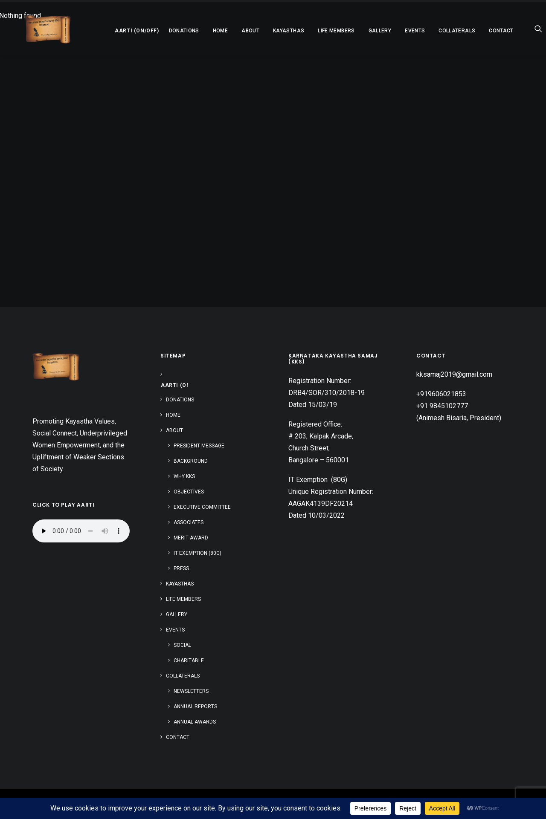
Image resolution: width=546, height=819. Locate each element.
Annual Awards (195, 722)
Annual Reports (195, 706)
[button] (114, 28)
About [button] (230, 31)
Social (182, 645)
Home (199, 31)
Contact (480, 31)
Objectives (189, 492)
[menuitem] (114, 28)
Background (191, 461)
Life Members (315, 31)
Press (181, 568)
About (174, 430)
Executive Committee (202, 507)
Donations (163, 31)
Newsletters (191, 691)
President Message (199, 446)
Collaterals (183, 676)
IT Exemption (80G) (197, 553)
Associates (188, 522)
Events (175, 630)
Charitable (189, 660)
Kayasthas (268, 31)
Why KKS (184, 476)
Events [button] (394, 31)
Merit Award (191, 538)
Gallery (359, 31)
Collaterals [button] (436, 31)
